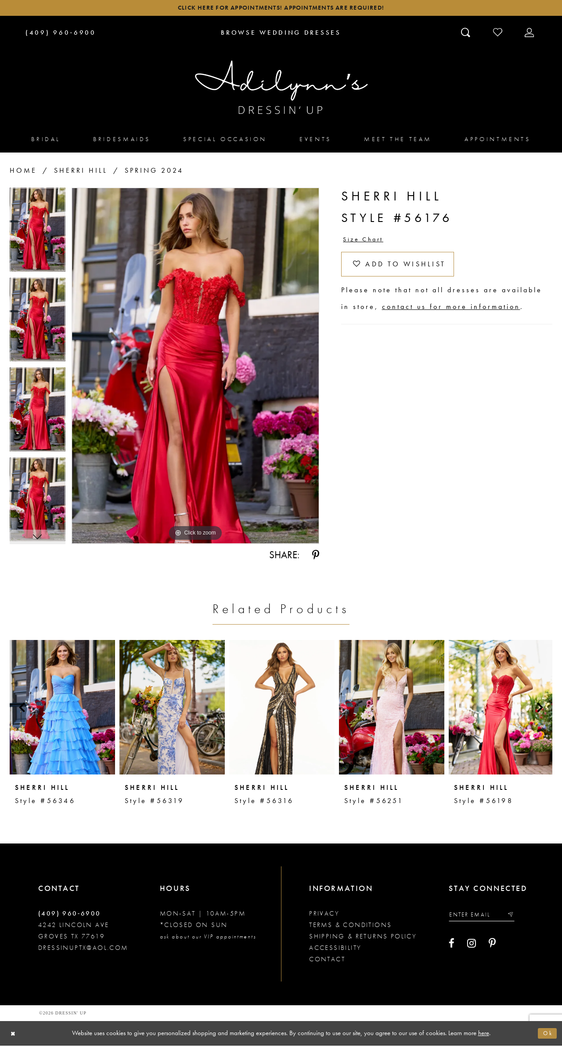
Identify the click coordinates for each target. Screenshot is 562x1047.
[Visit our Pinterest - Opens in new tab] (492, 946)
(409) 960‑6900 (69, 915)
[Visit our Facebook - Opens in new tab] (451, 946)
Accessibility (335, 949)
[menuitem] (46, 140)
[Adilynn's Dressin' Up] (281, 89)
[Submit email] (517, 917)
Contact (327, 960)
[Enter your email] (485, 917)
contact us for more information (451, 313)
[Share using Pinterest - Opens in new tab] (315, 557)
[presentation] (62, 709)
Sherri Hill (81, 172)
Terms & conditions (350, 926)
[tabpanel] (37, 235)
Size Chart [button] (366, 242)
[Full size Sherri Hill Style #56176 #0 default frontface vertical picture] (195, 367)
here (483, 1034)
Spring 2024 (154, 172)
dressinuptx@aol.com (83, 949)
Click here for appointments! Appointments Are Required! (281, 9)
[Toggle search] (466, 34)
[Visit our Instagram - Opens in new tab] (471, 946)
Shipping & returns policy (363, 938)
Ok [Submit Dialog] (546, 1034)
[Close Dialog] (14, 1035)
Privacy (324, 915)
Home (23, 172)
